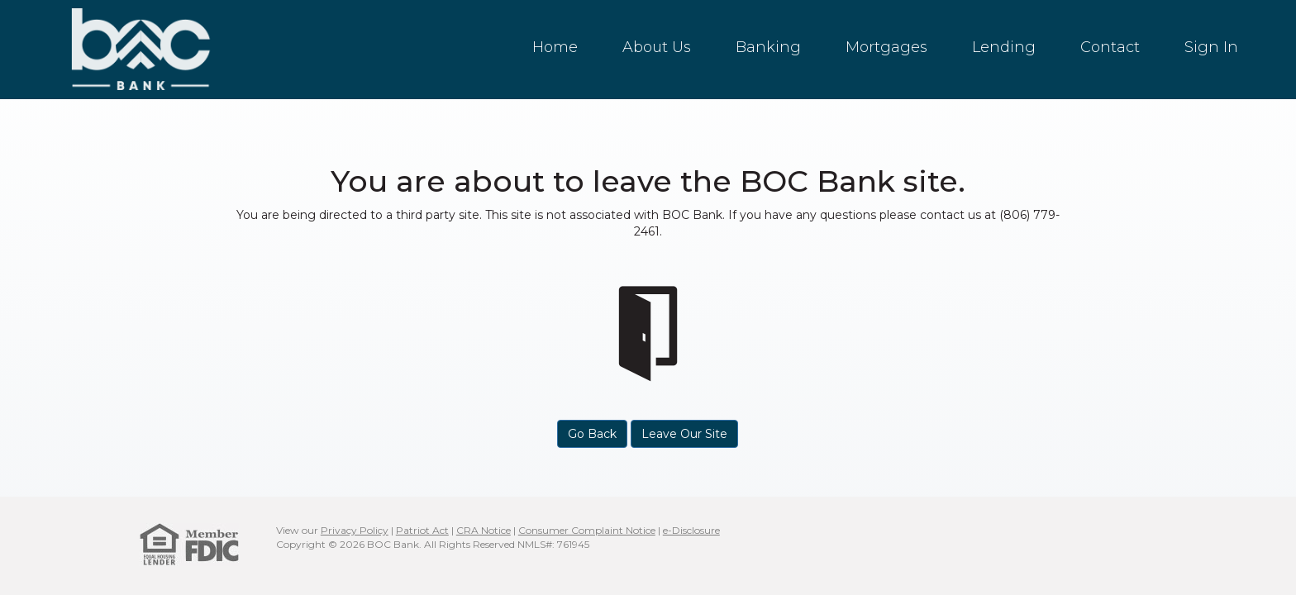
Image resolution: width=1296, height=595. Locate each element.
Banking (768, 47)
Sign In (1211, 47)
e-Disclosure (691, 530)
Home (555, 47)
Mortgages (886, 47)
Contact (1110, 47)
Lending (1004, 47)
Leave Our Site (684, 433)
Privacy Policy (354, 530)
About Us (656, 47)
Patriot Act (422, 530)
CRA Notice (483, 530)
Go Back (592, 433)
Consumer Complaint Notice (586, 530)
